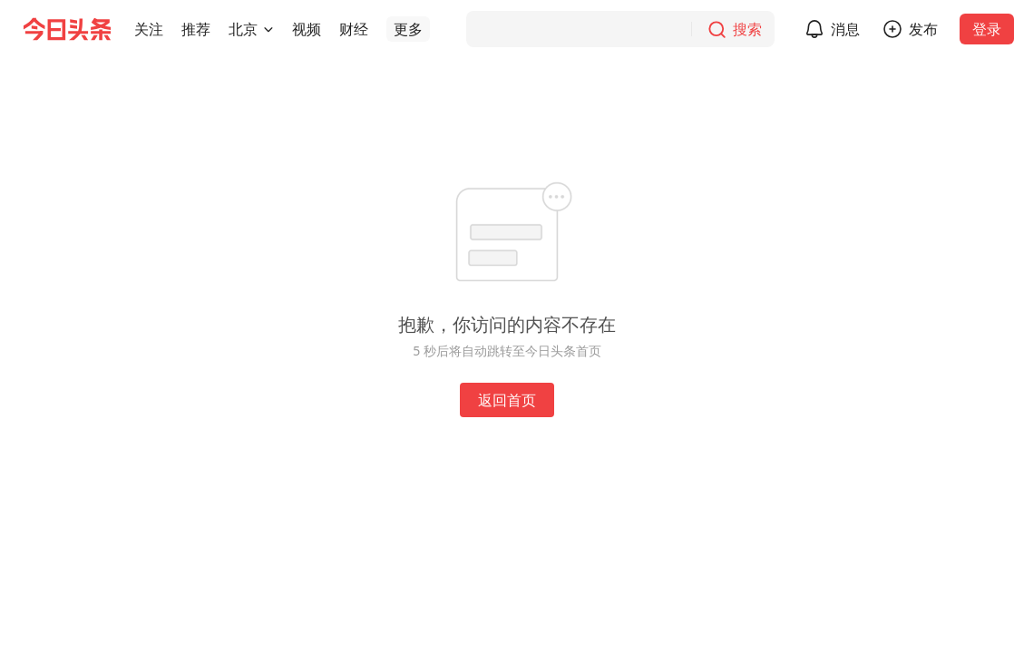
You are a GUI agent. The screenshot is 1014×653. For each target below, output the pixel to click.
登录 (986, 29)
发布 (923, 29)
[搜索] (620, 29)
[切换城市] (268, 29)
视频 (306, 29)
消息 (845, 29)
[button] (148, 29)
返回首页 (507, 400)
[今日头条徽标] (67, 29)
